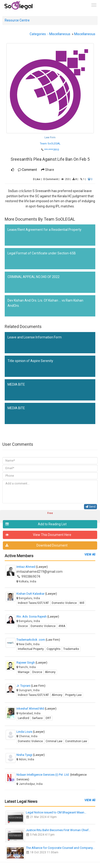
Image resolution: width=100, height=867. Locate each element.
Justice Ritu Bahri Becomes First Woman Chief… (58, 830)
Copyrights (53, 649)
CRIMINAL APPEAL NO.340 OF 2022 (34, 277)
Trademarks (71, 649)
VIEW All (89, 554)
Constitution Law (76, 741)
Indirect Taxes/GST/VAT (33, 603)
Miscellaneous (59, 34)
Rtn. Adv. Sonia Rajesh (37, 616)
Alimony (50, 672)
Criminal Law (54, 741)
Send (90, 506)
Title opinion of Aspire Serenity (30, 361)
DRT (48, 718)
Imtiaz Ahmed (32, 566)
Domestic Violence (64, 603)
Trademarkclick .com (38, 639)
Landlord (23, 718)
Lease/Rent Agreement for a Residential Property (44, 229)
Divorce (23, 626)
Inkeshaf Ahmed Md (36, 708)
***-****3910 (51, 149)
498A (61, 626)
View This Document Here (38, 534)
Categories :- (39, 34)
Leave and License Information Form (35, 337)
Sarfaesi (37, 718)
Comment (27, 170)
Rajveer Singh (31, 662)
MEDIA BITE (16, 384)
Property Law (73, 695)
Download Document (36, 545)
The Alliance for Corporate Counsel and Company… (60, 848)
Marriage (23, 672)
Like (36, 179)
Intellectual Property (31, 649)
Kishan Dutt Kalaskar (36, 593)
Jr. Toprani (30, 685)
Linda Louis (30, 731)
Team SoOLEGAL (50, 143)
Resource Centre (17, 20)
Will (82, 603)
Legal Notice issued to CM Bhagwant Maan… (56, 812)
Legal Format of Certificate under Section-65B (42, 253)
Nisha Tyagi (30, 755)
